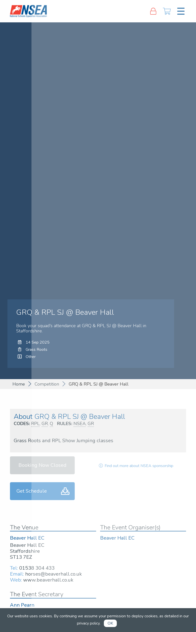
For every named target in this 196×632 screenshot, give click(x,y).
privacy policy (88, 623)
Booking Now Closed (42, 465)
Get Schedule (31, 491)
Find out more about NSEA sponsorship (135, 466)
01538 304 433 (37, 568)
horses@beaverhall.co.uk (53, 574)
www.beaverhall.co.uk (48, 580)
